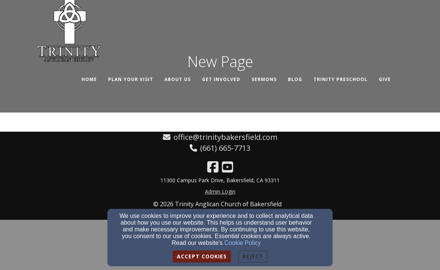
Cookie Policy (243, 243)
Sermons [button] (264, 79)
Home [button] (89, 79)
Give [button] (385, 79)
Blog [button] (295, 79)
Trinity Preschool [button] (340, 79)
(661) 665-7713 (225, 148)
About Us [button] (177, 79)
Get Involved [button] (221, 79)
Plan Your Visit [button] (130, 79)
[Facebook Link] (212, 167)
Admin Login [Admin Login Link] (220, 191)
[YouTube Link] (227, 167)
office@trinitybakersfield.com (225, 137)
